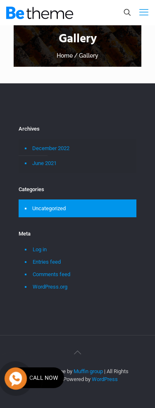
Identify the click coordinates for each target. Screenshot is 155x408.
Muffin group (88, 371)
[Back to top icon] (77, 352)
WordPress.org (50, 287)
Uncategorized (49, 208)
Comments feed (51, 274)
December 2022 (50, 148)
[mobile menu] (144, 12)
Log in (40, 249)
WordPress (105, 379)
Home (65, 55)
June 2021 (44, 163)
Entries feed (47, 262)
